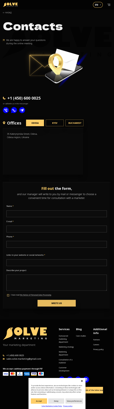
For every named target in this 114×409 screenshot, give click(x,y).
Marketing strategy (66, 347)
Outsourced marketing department (63, 339)
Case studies (81, 336)
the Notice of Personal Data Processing (35, 305)
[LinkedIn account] (86, 380)
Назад (8, 13)
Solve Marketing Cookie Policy (52, 406)
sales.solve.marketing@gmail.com (23, 358)
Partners (96, 340)
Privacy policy (67, 406)
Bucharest (74, 123)
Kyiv (54, 123)
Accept (39, 401)
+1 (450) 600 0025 (15, 355)
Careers (96, 344)
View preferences (74, 401)
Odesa (35, 123)
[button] (82, 381)
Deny (56, 401)
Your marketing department (19, 345)
